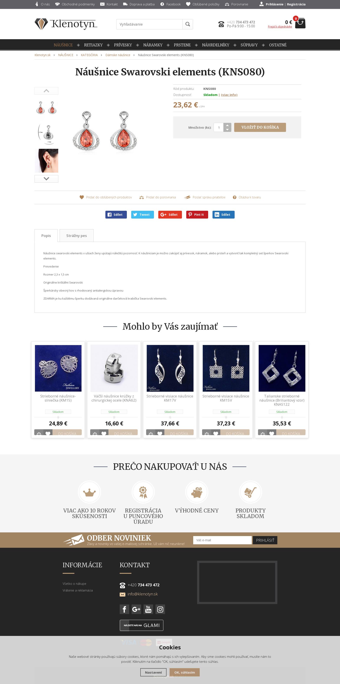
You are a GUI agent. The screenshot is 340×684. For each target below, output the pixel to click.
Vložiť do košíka (260, 127)
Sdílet (115, 214)
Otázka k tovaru (247, 197)
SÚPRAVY (249, 45)
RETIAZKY (93, 45)
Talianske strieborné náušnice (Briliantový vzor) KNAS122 (281, 400)
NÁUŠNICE (63, 45)
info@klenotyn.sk (139, 588)
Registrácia (296, 4)
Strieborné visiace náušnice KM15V (226, 398)
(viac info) (229, 94)
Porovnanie (236, 4)
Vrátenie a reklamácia (78, 584)
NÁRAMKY (152, 45)
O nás (42, 4)
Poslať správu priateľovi (204, 197)
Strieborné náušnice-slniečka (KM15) (58, 398)
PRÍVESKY (123, 45)
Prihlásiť (265, 534)
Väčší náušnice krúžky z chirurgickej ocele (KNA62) (114, 398)
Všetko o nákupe (74, 578)
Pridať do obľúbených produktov (105, 197)
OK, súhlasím (184, 672)
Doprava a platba (139, 4)
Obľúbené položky (202, 4)
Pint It (196, 214)
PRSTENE (182, 45)
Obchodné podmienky (75, 4)
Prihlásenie (274, 4)
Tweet (141, 214)
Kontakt (109, 4)
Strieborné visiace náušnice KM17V (170, 398)
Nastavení (153, 672)
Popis (46, 235)
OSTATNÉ (277, 45)
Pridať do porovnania (157, 197)
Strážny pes (76, 235)
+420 (241, 22)
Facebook (170, 4)
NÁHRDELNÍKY (215, 45)
